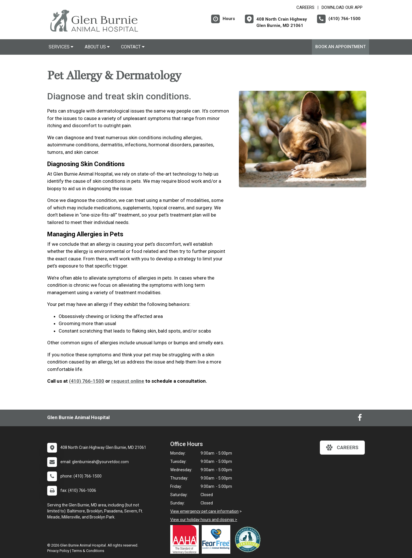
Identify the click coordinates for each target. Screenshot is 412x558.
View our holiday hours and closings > (203, 519)
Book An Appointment (340, 46)
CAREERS (305, 7)
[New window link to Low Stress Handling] (249, 539)
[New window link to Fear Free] (217, 539)
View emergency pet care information (204, 511)
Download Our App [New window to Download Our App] (342, 7)
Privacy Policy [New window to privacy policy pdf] (58, 551)
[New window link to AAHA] (186, 539)
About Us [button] (97, 47)
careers (342, 447)
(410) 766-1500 (86, 381)
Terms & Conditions (88, 551)
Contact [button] (132, 47)
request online (127, 381)
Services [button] (61, 47)
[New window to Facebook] (360, 418)
